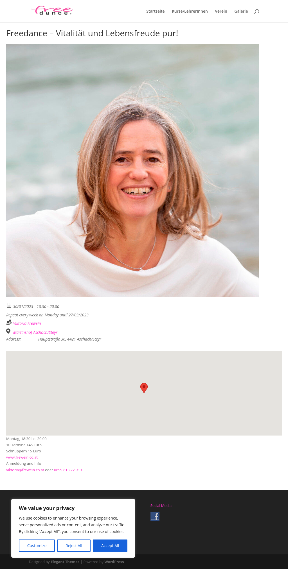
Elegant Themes (65, 561)
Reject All (74, 545)
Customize (36, 545)
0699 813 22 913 (68, 469)
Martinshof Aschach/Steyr (35, 332)
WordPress (114, 561)
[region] (73, 528)
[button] (144, 388)
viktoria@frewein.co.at (25, 469)
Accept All (110, 545)
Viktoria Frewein (27, 323)
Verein (221, 11)
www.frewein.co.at (22, 457)
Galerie (241, 11)
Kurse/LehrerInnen (190, 11)
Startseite (155, 11)
